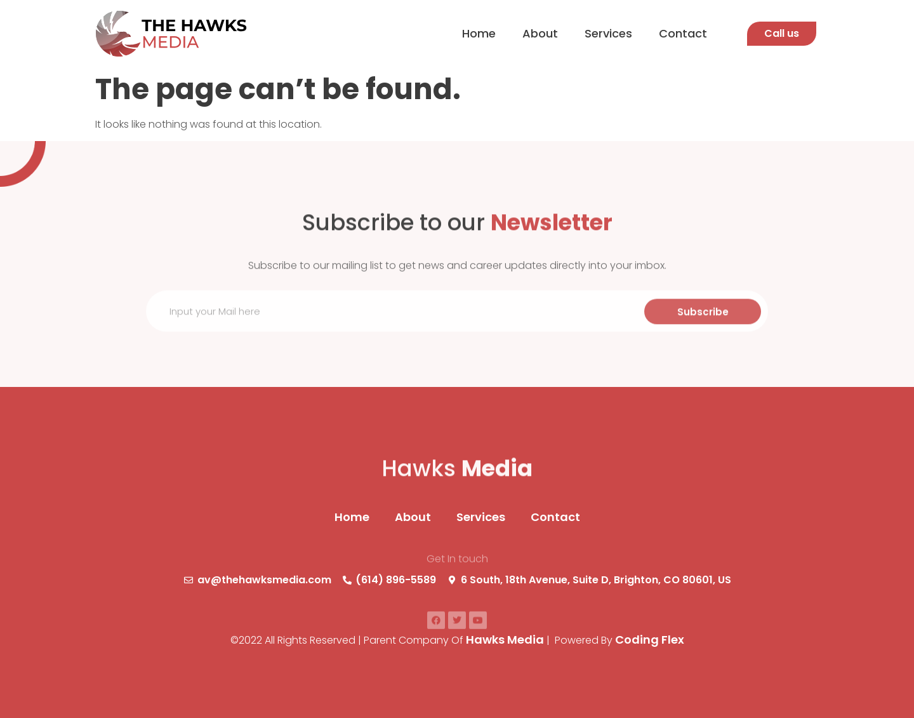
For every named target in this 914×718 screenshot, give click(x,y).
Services (608, 33)
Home (479, 33)
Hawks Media (505, 639)
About (540, 33)
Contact (683, 33)
